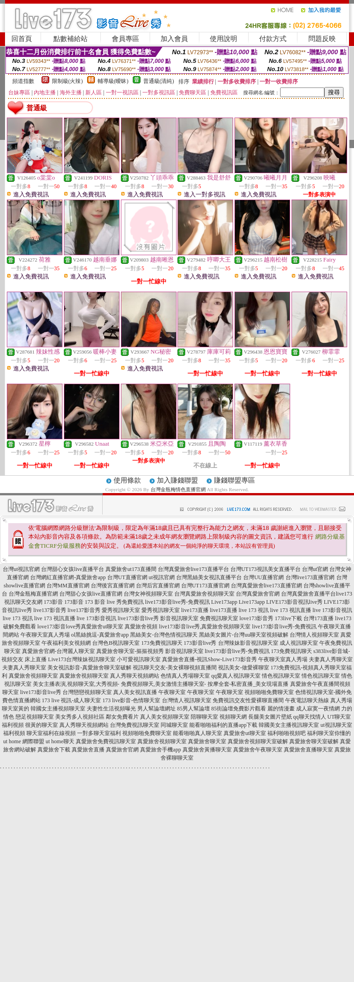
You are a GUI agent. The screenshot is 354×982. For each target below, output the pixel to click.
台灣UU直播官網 (263, 577)
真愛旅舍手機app (160, 749)
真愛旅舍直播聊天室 (308, 749)
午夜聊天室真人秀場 (45, 635)
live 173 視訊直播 (290, 610)
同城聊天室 (174, 725)
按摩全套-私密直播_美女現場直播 (248, 684)
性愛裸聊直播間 (264, 700)
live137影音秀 (49, 610)
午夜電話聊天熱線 (307, 700)
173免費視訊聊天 (161, 643)
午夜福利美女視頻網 (66, 643)
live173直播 (194, 610)
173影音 (53, 602)
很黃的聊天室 (41, 725)
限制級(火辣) (67, 81)
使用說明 (223, 38)
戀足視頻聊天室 (35, 717)
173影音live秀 (200, 643)
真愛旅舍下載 (53, 749)
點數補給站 (70, 38)
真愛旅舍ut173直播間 (130, 569)
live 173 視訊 (254, 610)
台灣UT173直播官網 (205, 585)
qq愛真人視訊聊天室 (235, 676)
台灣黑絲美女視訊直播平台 (209, 577)
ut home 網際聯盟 (23, 741)
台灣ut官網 (315, 569)
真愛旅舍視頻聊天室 (33, 676)
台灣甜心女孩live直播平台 (72, 569)
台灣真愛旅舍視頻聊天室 (204, 594)
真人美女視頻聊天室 (164, 717)
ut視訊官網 (162, 577)
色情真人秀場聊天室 (185, 676)
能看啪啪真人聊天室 (197, 733)
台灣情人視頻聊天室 (314, 635)
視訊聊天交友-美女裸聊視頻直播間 (175, 667)
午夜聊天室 (172, 692)
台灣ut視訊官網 (21, 569)
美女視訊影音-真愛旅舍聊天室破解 (89, 667)
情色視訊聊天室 (281, 676)
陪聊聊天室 (204, 717)
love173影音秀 (256, 618)
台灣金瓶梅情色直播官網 (178, 489)
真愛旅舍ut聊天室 (102, 626)
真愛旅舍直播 (88, 749)
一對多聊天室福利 (99, 733)
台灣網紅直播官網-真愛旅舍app (67, 577)
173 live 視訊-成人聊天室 (71, 700)
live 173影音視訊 (332, 610)
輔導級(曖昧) (113, 81)
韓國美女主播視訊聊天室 (289, 725)
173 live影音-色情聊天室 (132, 700)
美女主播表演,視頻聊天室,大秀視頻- (76, 684)
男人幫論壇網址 (156, 708)
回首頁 (21, 38)
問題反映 (322, 38)
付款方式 (272, 38)
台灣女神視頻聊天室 (148, 594)
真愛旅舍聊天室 (207, 741)
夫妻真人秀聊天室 (331, 659)
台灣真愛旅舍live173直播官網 (266, 585)
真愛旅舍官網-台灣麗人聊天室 (58, 651)
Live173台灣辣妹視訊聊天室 (81, 659)
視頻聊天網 (233, 717)
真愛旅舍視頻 (141, 626)
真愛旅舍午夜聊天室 (257, 749)
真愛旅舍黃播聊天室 (207, 749)
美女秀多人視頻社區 (79, 717)
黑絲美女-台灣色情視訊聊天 (164, 635)
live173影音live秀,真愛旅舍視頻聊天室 (204, 626)
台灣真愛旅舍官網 (258, 594)
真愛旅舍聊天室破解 (313, 741)
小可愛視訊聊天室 (139, 659)
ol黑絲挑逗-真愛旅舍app (100, 635)
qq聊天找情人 (309, 717)
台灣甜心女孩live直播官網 (90, 594)
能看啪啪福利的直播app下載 (223, 725)
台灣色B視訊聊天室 (116, 643)
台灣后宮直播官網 (158, 585)
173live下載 (288, 618)
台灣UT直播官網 (127, 577)
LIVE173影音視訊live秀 (294, 602)
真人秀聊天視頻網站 (134, 676)
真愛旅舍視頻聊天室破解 (258, 741)
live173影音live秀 (138, 618)
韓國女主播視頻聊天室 (58, 708)
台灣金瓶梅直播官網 (33, 594)
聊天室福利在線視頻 (51, 733)
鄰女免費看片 (122, 717)
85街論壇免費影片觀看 (238, 708)
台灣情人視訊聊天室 (186, 700)
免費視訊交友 (229, 700)
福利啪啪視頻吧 (286, 733)
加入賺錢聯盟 (177, 480)
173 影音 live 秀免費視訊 (114, 602)
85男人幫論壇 (193, 708)
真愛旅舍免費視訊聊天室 (106, 741)
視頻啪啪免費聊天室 (269, 692)
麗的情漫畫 (281, 708)
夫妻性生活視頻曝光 (111, 708)
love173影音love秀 (59, 626)
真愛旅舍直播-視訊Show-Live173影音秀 (209, 659)
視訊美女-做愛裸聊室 (243, 667)
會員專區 (125, 38)
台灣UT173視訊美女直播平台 (265, 569)
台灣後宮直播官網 (113, 585)
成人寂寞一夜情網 (318, 708)
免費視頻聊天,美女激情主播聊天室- (163, 684)
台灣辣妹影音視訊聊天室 (248, 643)
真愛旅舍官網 (122, 749)
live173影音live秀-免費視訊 (177, 602)
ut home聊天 (60, 741)
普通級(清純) (158, 81)
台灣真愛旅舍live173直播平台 (193, 569)
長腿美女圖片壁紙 (270, 717)
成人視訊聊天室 (299, 643)
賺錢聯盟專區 (234, 480)
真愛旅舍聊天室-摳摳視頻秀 (130, 651)
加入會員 (174, 38)
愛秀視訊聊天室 (121, 610)
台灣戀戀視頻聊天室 (87, 692)
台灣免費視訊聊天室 (134, 725)
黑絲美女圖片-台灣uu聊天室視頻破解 (243, 635)
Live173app (224, 602)
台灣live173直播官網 (310, 577)
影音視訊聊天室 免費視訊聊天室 (199, 618)
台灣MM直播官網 (68, 585)
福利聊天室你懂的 (329, 733)
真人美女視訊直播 (135, 692)
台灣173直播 (318, 618)
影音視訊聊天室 (184, 651)
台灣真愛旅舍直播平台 (308, 594)
